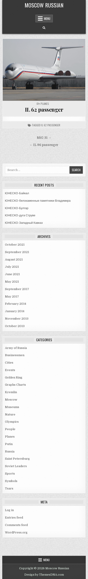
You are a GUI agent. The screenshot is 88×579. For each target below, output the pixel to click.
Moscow (11, 399)
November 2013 (16, 318)
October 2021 (15, 244)
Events (10, 370)
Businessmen (14, 355)
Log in (9, 510)
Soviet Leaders (16, 466)
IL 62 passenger (44, 109)
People (10, 429)
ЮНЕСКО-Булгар (16, 208)
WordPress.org (16, 532)
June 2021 (12, 274)
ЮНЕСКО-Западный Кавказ (24, 222)
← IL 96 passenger (44, 145)
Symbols (11, 481)
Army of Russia (16, 348)
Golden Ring (13, 377)
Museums (12, 407)
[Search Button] (44, 28)
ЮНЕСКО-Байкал (17, 193)
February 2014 (15, 303)
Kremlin (11, 392)
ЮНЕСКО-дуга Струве (20, 215)
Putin (9, 444)
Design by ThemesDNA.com (44, 574)
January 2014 (14, 311)
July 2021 (12, 266)
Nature (10, 414)
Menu (47, 18)
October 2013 (15, 326)
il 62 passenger (50, 125)
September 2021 (17, 252)
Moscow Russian (44, 5)
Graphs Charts (15, 384)
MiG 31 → (44, 137)
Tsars (9, 488)
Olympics (12, 421)
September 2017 (17, 289)
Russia (9, 451)
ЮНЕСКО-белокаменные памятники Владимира (38, 200)
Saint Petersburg (17, 458)
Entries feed (14, 517)
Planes (45, 104)
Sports (10, 473)
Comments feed (16, 525)
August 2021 (14, 259)
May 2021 (12, 281)
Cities (9, 362)
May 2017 (12, 296)
